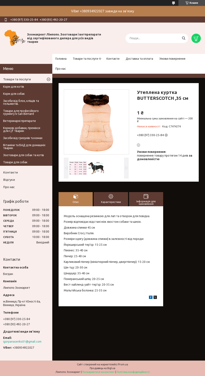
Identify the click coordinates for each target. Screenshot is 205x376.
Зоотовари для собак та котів (23, 155)
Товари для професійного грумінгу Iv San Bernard (21, 112)
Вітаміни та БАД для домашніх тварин (24, 146)
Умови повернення (172, 58)
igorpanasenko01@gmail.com (22, 341)
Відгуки (9, 179)
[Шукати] (183, 38)
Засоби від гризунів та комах (22, 138)
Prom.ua (123, 364)
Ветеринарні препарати (19, 121)
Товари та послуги (85, 58)
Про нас (60, 68)
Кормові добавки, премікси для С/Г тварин (21, 129)
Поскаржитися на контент (98, 372)
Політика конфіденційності (133, 372)
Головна (61, 58)
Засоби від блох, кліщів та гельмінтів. (21, 102)
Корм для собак (14, 93)
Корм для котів (13, 86)
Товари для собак (15, 162)
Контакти (112, 58)
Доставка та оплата (139, 58)
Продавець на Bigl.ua (102, 368)
